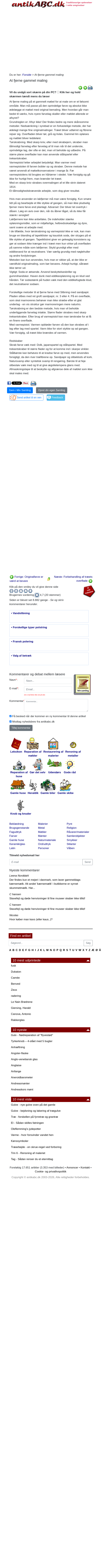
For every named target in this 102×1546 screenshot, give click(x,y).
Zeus (14, 989)
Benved (15, 983)
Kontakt (85, 1167)
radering (16, 995)
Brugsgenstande (19, 827)
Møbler (42, 831)
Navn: (13, 679)
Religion (72, 827)
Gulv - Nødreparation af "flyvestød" (32, 1035)
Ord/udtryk (44, 844)
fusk (13, 965)
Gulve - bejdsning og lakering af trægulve (36, 1110)
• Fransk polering (22, 641)
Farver (13, 835)
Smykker (72, 840)
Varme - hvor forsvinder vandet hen (32, 1134)
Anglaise (16, 1065)
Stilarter (71, 844)
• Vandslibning (20, 613)
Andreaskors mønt (22, 1089)
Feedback (57, 397)
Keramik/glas (17, 844)
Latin (12, 848)
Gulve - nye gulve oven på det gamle (33, 1104)
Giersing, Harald (21, 1007)
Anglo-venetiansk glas (24, 1059)
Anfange (16, 1071)
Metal (41, 827)
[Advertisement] (38, 40)
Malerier (43, 823)
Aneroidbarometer (22, 1077)
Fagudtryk (15, 831)
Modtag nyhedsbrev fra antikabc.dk (33, 721)
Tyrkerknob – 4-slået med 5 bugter (32, 1041)
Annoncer (72, 1167)
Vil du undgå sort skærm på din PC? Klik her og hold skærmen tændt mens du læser (44, 94)
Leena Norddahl (19, 875)
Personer (43, 848)
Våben (71, 848)
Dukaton (16, 971)
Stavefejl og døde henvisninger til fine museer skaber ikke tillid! (47, 898)
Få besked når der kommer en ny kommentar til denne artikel (49, 716)
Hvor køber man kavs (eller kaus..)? (31, 919)
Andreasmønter (20, 1083)
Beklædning (16, 823)
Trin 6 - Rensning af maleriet (28, 1153)
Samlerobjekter (76, 835)
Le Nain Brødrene (22, 1001)
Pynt (69, 823)
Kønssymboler (20, 1141)
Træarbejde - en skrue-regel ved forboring (36, 1147)
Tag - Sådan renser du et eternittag (32, 1159)
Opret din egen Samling (51, 390)
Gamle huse (16, 840)
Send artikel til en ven (29, 397)
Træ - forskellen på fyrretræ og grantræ (34, 1116)
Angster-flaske (20, 1053)
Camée (15, 977)
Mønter (42, 835)
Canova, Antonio (21, 1014)
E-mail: (14, 688)
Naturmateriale (47, 840)
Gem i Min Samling (20, 390)
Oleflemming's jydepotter (26, 1128)
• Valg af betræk (21, 655)
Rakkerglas (18, 1020)
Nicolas (13, 915)
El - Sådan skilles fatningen (27, 1122)
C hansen (15, 894)
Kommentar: (15, 700)
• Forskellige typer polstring (29, 627)
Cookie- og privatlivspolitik (50, 1171)
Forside (26, 74)
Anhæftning (18, 1047)
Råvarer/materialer (78, 831)
